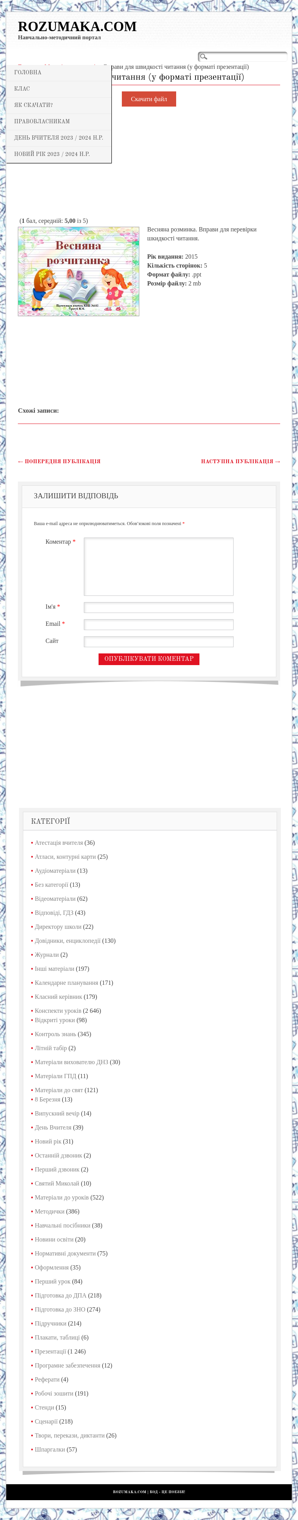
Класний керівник (58, 996)
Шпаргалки (50, 1449)
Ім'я (53, 606)
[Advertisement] (149, 162)
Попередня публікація (59, 461)
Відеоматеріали (55, 898)
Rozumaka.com (77, 26)
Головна (28, 72)
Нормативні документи (65, 1253)
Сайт (51, 640)
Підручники (50, 1323)
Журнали (47, 954)
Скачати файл (149, 99)
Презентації (50, 1351)
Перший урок (53, 1281)
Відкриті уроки (55, 1020)
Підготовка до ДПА (61, 1295)
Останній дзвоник (58, 1155)
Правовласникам (42, 121)
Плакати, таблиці (57, 1337)
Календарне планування (66, 982)
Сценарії (46, 1421)
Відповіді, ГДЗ (54, 912)
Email (56, 623)
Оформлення (52, 1267)
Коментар (61, 541)
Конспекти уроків (58, 1010)
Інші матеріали (54, 968)
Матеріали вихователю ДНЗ (71, 1062)
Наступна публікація (240, 461)
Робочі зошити (54, 1393)
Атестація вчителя (59, 842)
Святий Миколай (57, 1183)
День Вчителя (53, 1127)
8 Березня (48, 1099)
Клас (22, 89)
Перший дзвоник (57, 1169)
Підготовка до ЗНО (60, 1309)
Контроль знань (55, 1034)
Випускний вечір (57, 1113)
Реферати (47, 1379)
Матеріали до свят (59, 1090)
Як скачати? (33, 105)
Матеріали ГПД (55, 1076)
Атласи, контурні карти (65, 856)
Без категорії (51, 884)
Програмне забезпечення (67, 1365)
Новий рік (48, 1141)
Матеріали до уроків (62, 1197)
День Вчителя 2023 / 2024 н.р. (58, 138)
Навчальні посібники (62, 1225)
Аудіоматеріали (55, 870)
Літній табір (51, 1048)
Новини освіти (54, 1239)
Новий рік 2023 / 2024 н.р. (52, 154)
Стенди (44, 1407)
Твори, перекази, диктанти (70, 1435)
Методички (50, 1211)
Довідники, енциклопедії (68, 940)
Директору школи (58, 926)
